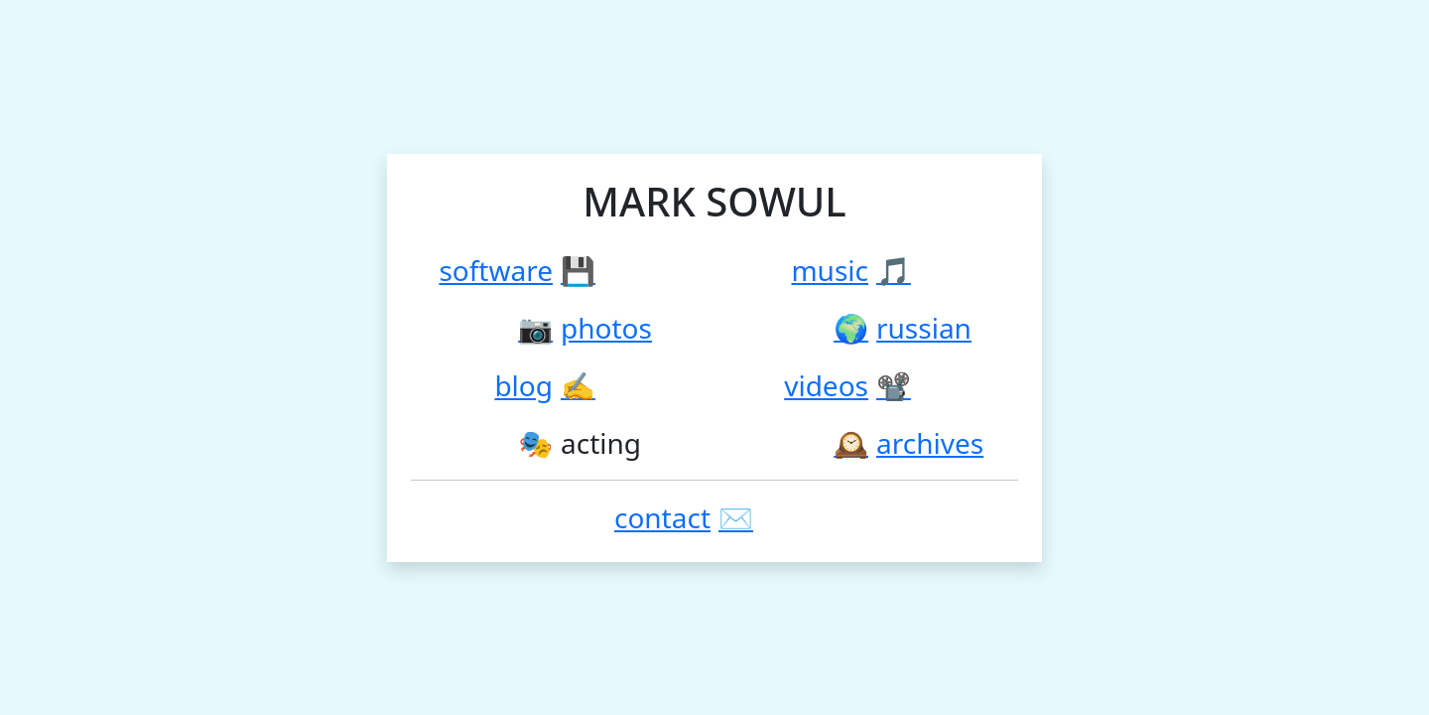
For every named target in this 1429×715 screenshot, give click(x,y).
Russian (924, 328)
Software (496, 270)
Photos (606, 328)
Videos (826, 385)
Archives (929, 443)
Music (829, 270)
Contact (662, 517)
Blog (523, 385)
